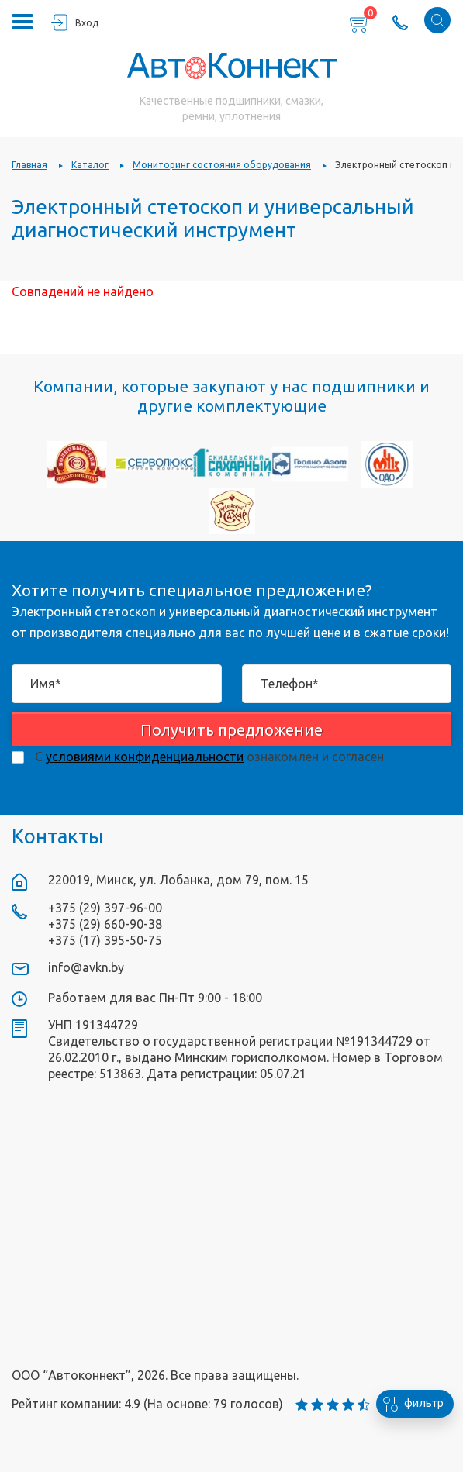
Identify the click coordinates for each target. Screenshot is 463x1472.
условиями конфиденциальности (145, 757)
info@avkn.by (86, 967)
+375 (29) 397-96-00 (105, 908)
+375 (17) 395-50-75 (105, 940)
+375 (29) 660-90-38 (105, 924)
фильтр (410, 1404)
